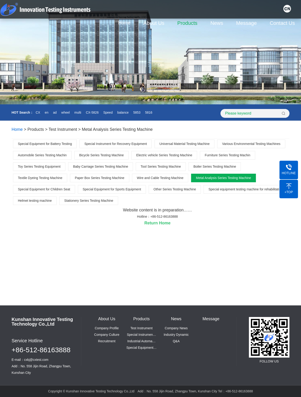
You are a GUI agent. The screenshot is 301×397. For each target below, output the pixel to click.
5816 (148, 112)
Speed (107, 112)
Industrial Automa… (141, 341)
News (217, 23)
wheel (65, 112)
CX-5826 (91, 112)
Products (188, 23)
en (46, 112)
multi (77, 112)
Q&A (176, 341)
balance (122, 112)
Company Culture (106, 334)
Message (247, 23)
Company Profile (107, 328)
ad (54, 112)
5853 (136, 112)
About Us (154, 23)
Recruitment (106, 341)
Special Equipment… (141, 347)
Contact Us (283, 23)
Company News (176, 328)
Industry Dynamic (176, 334)
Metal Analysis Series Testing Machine (117, 129)
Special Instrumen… (141, 334)
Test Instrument (63, 129)
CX (37, 112)
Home (125, 22)
